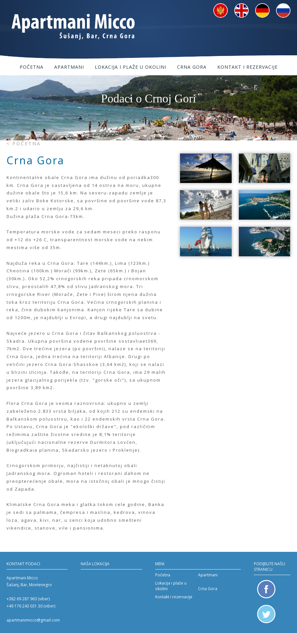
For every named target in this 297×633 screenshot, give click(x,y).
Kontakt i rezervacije (247, 67)
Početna (31, 67)
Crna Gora (191, 67)
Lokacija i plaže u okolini (130, 67)
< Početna (24, 143)
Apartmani (69, 67)
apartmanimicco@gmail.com (33, 620)
